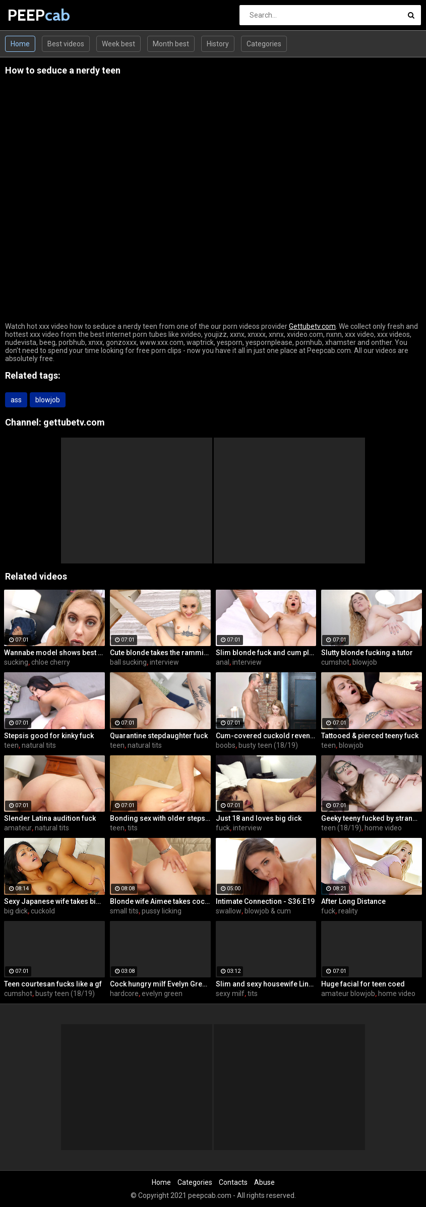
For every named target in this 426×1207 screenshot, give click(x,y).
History (218, 44)
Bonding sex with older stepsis (160, 818)
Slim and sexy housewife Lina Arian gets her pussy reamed (266, 984)
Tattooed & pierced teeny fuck (369, 736)
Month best (171, 44)
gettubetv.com (74, 422)
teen (11, 745)
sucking (16, 662)
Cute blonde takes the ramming (160, 653)
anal (222, 662)
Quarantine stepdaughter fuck (159, 736)
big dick (16, 911)
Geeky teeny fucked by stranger (371, 818)
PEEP (34, 15)
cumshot (335, 662)
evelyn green (162, 993)
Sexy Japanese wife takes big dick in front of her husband (54, 901)
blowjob (47, 400)
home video (383, 828)
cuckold (43, 911)
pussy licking (161, 911)
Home (20, 44)
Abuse (264, 1182)
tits (133, 828)
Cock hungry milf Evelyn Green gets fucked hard (160, 984)
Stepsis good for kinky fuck (49, 736)
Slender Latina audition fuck (50, 818)
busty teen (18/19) (268, 745)
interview (164, 662)
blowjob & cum (268, 911)
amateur (18, 828)
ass (16, 400)
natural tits (39, 745)
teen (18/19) (341, 828)
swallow (228, 911)
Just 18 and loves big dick (258, 818)
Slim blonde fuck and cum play (266, 653)
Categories (264, 44)
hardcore (124, 993)
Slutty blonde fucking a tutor (367, 653)
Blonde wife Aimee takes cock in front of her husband (160, 901)
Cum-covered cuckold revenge (266, 736)
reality (348, 911)
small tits (124, 911)
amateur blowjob (348, 993)
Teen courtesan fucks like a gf (53, 984)
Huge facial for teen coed (363, 984)
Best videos (65, 44)
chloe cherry (50, 662)
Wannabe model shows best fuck (54, 653)
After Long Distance (353, 901)
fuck (223, 828)
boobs (225, 745)
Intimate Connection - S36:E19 (265, 901)
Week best (118, 44)
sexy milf (230, 993)
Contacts (233, 1182)
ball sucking (128, 662)
